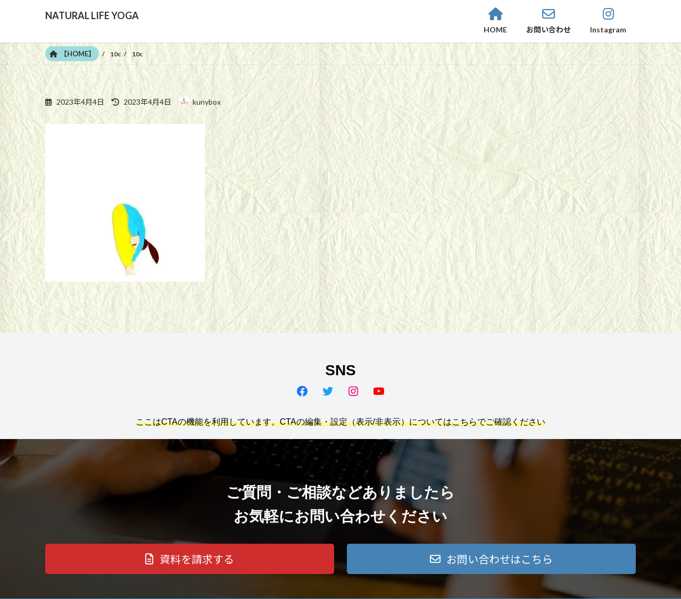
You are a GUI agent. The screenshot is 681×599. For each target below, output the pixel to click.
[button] (189, 559)
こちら (464, 421)
